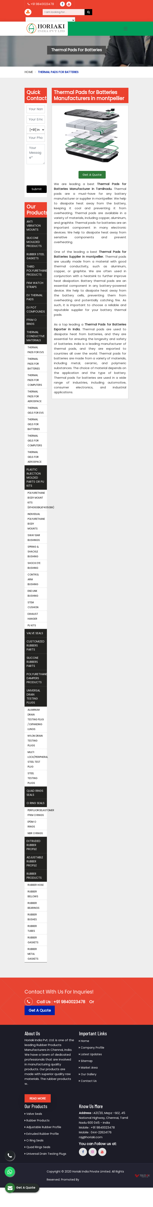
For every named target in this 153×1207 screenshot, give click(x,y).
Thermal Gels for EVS (36, 410)
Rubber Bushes (32, 917)
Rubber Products (34, 876)
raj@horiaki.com (90, 1137)
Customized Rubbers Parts (35, 645)
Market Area (88, 1068)
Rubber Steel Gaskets (35, 256)
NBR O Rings (35, 833)
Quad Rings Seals (35, 793)
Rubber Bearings (33, 905)
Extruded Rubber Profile (33, 845)
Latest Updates (90, 1054)
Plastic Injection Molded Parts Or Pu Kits (35, 478)
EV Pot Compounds (36, 309)
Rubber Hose (36, 885)
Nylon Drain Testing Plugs (35, 740)
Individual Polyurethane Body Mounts (36, 521)
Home (29, 72)
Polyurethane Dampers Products (37, 678)
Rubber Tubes (32, 928)
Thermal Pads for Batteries (34, 363)
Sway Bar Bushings (34, 537)
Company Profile (91, 1048)
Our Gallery (87, 1074)
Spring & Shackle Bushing (33, 551)
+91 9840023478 (41, 4)
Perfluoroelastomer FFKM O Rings (37, 813)
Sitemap (86, 1061)
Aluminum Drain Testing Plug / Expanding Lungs (36, 719)
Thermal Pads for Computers (35, 380)
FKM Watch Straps (35, 285)
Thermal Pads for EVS (36, 350)
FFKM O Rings (32, 322)
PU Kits (32, 625)
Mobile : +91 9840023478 (97, 1127)
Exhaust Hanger (33, 616)
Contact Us (88, 1081)
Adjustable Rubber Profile (35, 861)
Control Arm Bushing (33, 579)
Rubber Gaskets (33, 940)
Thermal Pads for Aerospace (34, 396)
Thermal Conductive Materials (36, 336)
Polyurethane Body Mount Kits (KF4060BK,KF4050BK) (37, 500)
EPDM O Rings (32, 824)
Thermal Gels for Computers (35, 440)
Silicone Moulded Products (34, 242)
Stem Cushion (33, 605)
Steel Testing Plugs (32, 778)
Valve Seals (35, 633)
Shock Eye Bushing (34, 565)
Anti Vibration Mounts (34, 226)
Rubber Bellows (33, 894)
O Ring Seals (35, 803)
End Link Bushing (33, 593)
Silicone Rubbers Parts (32, 662)
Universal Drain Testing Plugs (33, 696)
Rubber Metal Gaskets (33, 953)
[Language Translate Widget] (50, 20)
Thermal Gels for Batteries (34, 424)
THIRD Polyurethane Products (37, 271)
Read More (38, 1098)
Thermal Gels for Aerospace (34, 456)
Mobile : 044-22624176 (95, 1132)
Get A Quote (92, 175)
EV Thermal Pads (35, 297)
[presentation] (51, 172)
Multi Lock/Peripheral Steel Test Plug (37, 759)
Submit (37, 189)
